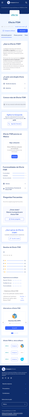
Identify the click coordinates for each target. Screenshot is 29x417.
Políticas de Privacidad (7, 413)
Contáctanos (14, 393)
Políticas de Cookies (18, 413)
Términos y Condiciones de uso (9, 414)
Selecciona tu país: (7, 399)
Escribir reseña (14, 238)
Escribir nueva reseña (21, 27)
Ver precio (22, 30)
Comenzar (14, 156)
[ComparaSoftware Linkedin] (3, 378)
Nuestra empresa (14, 384)
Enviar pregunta (14, 219)
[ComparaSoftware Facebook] (8, 378)
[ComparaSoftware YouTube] (5, 378)
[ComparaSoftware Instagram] (11, 378)
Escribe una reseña (23, 298)
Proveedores (14, 389)
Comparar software (8, 31)
